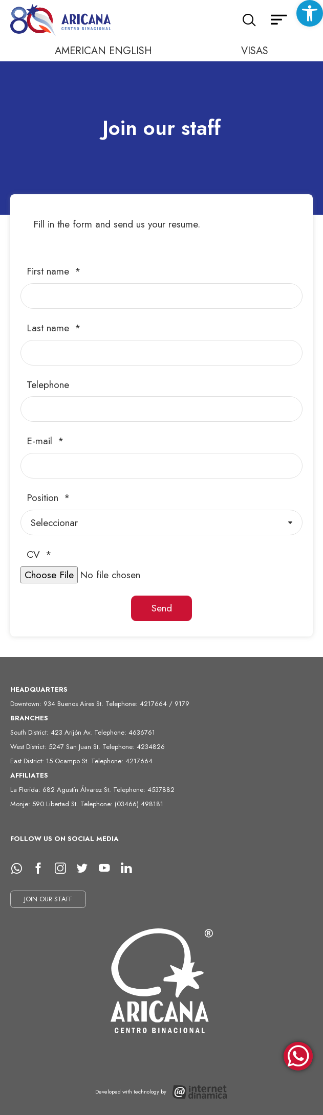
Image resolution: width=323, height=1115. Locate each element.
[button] (309, 13)
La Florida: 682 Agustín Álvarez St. (61, 789)
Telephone (48, 385)
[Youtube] (108, 868)
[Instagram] (64, 868)
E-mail (41, 441)
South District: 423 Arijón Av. (52, 732)
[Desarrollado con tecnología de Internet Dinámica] (161, 1092)
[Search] (249, 20)
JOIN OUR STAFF (48, 899)
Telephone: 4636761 (124, 732)
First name (49, 271)
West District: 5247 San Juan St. (56, 747)
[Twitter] (86, 868)
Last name (49, 328)
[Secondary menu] (279, 20)
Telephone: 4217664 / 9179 (147, 704)
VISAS (254, 50)
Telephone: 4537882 (144, 789)
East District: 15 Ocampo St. (50, 761)
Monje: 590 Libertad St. (45, 804)
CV (35, 554)
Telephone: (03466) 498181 (121, 804)
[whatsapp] (20, 868)
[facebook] (42, 868)
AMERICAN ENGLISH (103, 50)
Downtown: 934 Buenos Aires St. (57, 704)
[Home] (61, 20)
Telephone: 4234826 (133, 747)
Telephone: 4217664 (122, 761)
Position (44, 498)
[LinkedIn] (130, 868)
